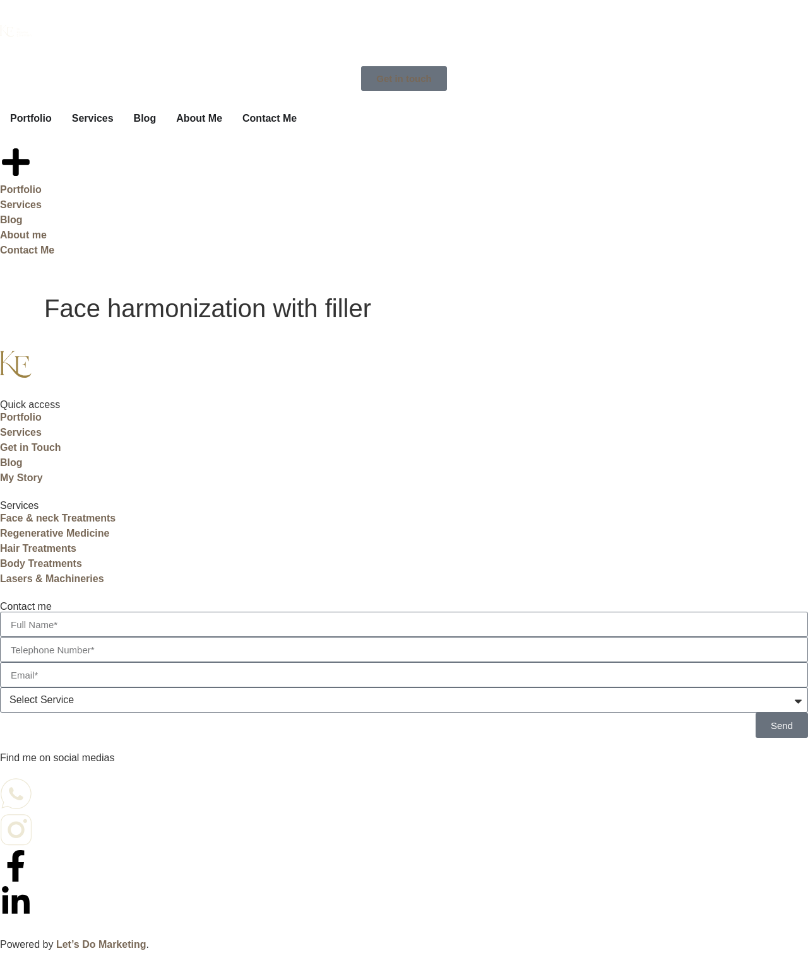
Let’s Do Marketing (101, 944)
